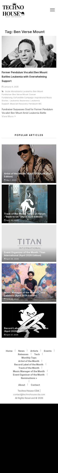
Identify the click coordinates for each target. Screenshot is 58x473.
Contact (35, 385)
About (21, 385)
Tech (37, 354)
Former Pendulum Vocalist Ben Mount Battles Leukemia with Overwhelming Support (24, 76)
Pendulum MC (35, 104)
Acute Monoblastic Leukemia (18, 91)
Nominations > (29, 378)
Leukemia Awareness (20, 100)
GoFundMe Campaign (23, 97)
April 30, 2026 (11, 220)
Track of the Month (28, 368)
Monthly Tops (29, 357)
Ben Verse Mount (20, 94)
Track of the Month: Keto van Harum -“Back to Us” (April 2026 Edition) (24, 215)
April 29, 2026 (11, 259)
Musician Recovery (19, 104)
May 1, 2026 (10, 180)
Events (48, 351)
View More (16, 116)
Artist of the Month (28, 361)
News (21, 351)
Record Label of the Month (28, 364)
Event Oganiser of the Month (29, 374)
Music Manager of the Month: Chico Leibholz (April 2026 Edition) (24, 294)
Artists (34, 351)
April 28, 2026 (11, 299)
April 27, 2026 (11, 335)
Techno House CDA (28, 390)
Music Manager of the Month (29, 371)
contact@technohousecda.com (29, 394)
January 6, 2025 (10, 87)
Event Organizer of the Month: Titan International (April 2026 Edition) (24, 254)
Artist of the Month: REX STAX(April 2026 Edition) (28, 175)
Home (9, 351)
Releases (23, 354)
